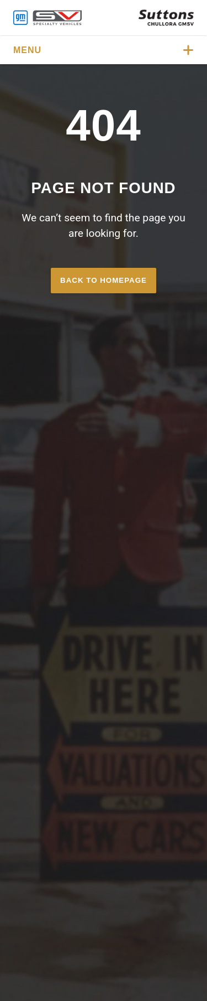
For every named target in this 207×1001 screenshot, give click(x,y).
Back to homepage (103, 280)
